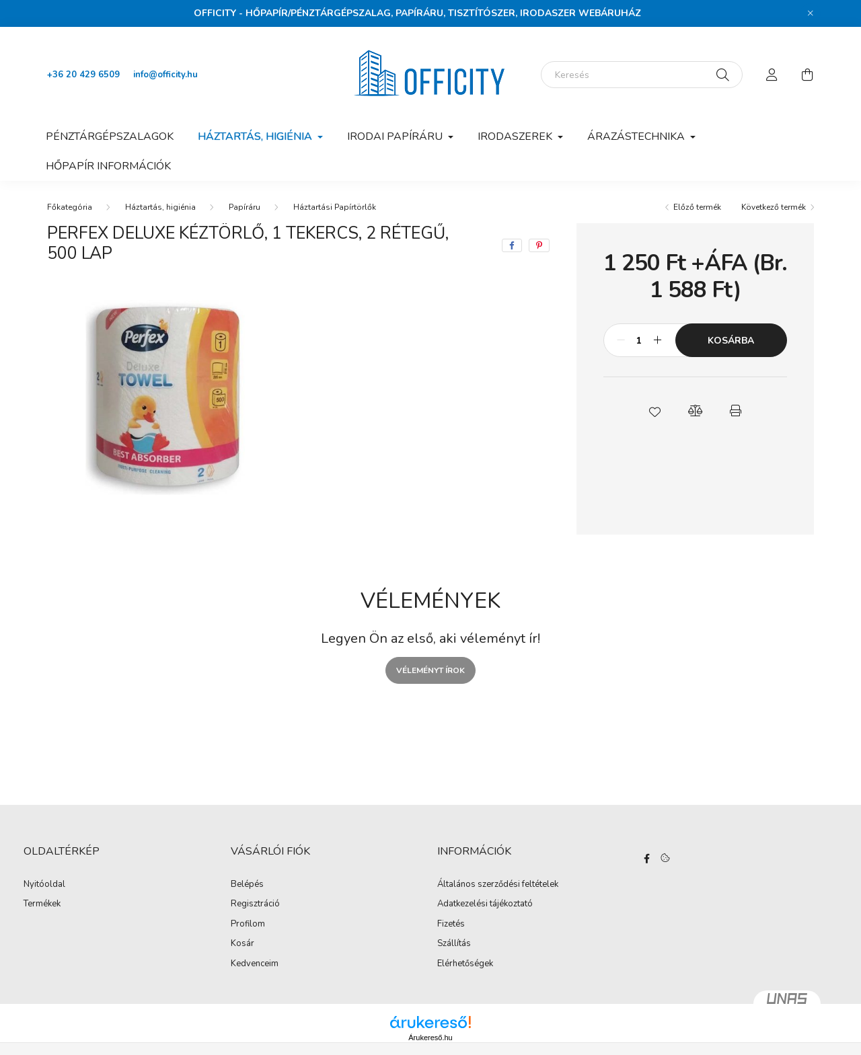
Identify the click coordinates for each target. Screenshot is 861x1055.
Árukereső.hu (430, 1037)
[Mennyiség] (639, 340)
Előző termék (697, 207)
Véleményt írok (430, 670)
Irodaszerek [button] (516, 136)
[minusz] (621, 340)
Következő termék (773, 207)
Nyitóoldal (44, 885)
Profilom (248, 924)
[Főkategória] (69, 207)
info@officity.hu (165, 75)
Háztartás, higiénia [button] (256, 136)
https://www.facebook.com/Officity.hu (647, 858)
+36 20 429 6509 (83, 75)
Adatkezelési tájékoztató (485, 904)
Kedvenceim (254, 964)
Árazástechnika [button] (637, 136)
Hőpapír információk (108, 166)
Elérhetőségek (465, 964)
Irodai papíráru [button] (396, 136)
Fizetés (451, 924)
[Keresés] (642, 74)
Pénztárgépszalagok (110, 136)
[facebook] (512, 245)
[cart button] (807, 74)
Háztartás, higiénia (160, 207)
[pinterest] (539, 245)
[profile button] (772, 74)
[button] (654, 410)
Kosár (242, 944)
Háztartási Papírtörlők (334, 207)
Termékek (42, 904)
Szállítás (454, 944)
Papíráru (244, 207)
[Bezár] (810, 13)
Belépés (247, 885)
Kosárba (731, 340)
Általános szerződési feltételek (497, 885)
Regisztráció (255, 904)
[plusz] (658, 340)
